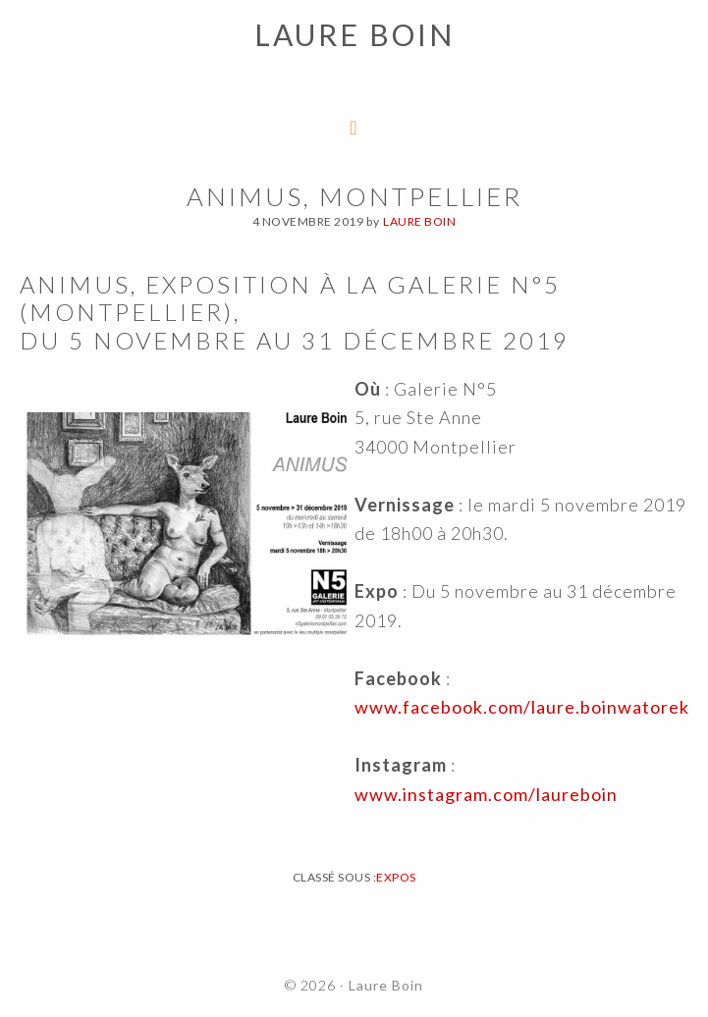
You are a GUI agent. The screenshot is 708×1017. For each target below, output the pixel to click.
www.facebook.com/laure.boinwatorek (521, 707)
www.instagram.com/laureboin (486, 794)
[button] (31, 29)
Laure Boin (386, 985)
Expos (396, 877)
